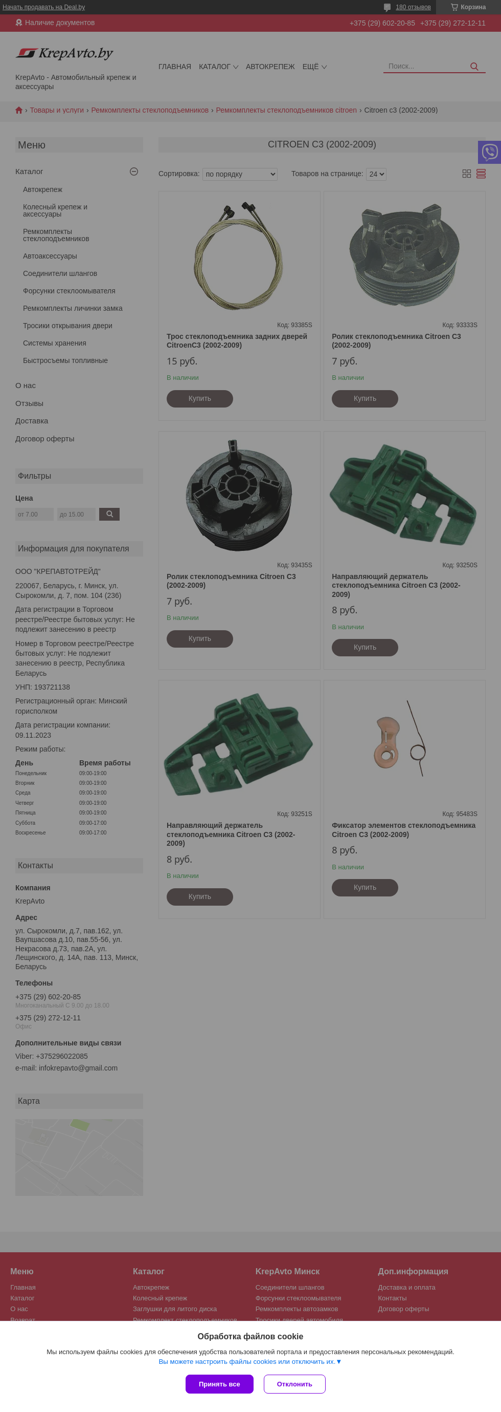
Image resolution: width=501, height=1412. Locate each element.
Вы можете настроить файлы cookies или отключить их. (246, 1361)
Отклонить (294, 1384)
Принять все (219, 1384)
